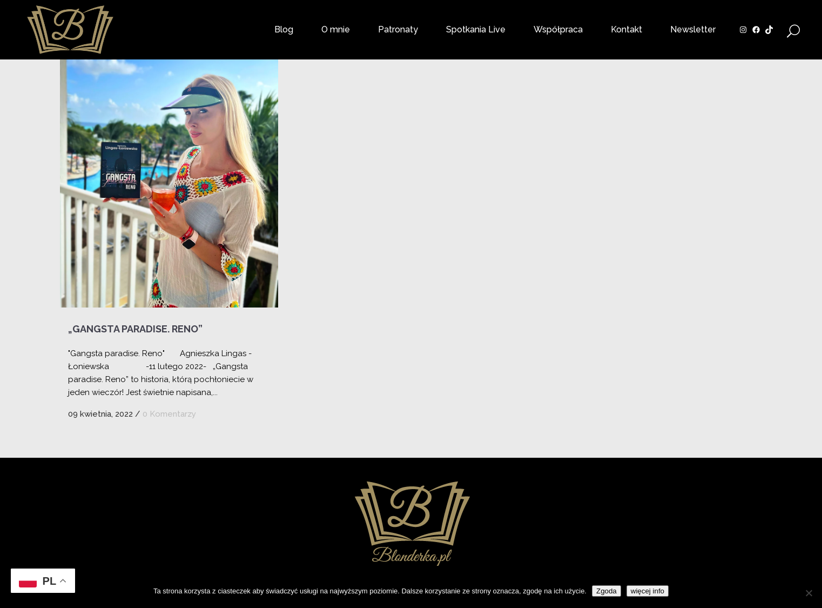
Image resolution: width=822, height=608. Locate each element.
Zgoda (606, 591)
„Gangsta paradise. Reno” (135, 329)
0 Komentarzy (169, 414)
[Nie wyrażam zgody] (808, 592)
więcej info (647, 591)
